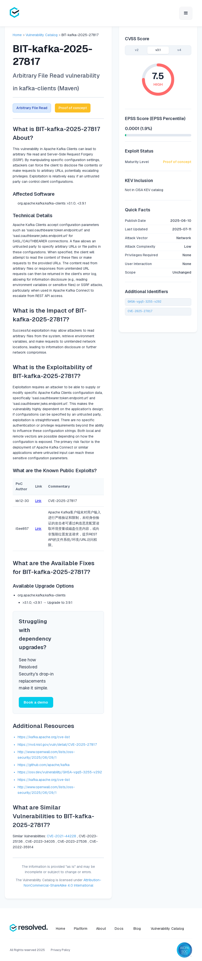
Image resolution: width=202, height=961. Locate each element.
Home (17, 35)
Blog (137, 929)
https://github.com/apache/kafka (44, 765)
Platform (80, 929)
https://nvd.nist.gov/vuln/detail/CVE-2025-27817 (57, 745)
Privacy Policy (60, 950)
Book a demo (36, 702)
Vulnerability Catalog (42, 35)
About (101, 929)
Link (38, 501)
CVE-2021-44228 (61, 836)
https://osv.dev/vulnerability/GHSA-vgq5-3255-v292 (60, 773)
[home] (14, 13)
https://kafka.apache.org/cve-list (44, 738)
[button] (186, 13)
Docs (119, 929)
